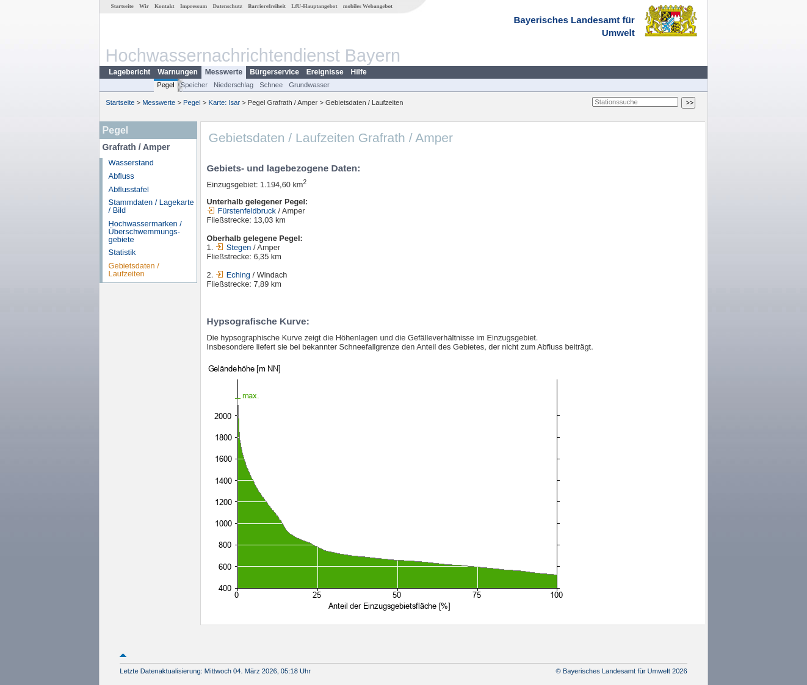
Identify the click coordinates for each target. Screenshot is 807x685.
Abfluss (121, 176)
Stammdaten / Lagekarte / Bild (151, 206)
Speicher (194, 84)
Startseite (122, 6)
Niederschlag (233, 84)
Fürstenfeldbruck (241, 210)
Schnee (271, 84)
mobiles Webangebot (368, 6)
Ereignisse (325, 72)
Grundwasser (309, 84)
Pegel (166, 84)
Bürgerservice (274, 72)
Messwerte (223, 72)
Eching (232, 274)
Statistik (122, 252)
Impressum (193, 6)
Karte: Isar (225, 102)
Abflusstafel (129, 189)
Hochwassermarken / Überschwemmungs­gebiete (145, 231)
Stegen (233, 247)
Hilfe (359, 72)
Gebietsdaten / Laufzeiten (134, 269)
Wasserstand (131, 162)
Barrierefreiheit (267, 6)
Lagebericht (129, 72)
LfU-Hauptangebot (314, 6)
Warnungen (177, 72)
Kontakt (164, 6)
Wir (144, 6)
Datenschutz (227, 6)
